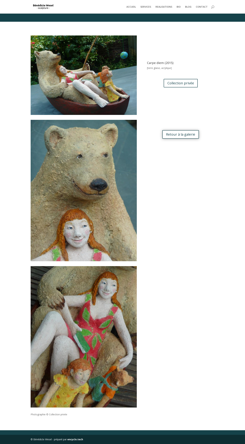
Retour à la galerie (180, 134)
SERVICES (145, 7)
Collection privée (180, 83)
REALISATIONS (164, 7)
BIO (179, 7)
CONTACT (202, 7)
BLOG (188, 7)
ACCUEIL (131, 7)
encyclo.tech (75, 439)
